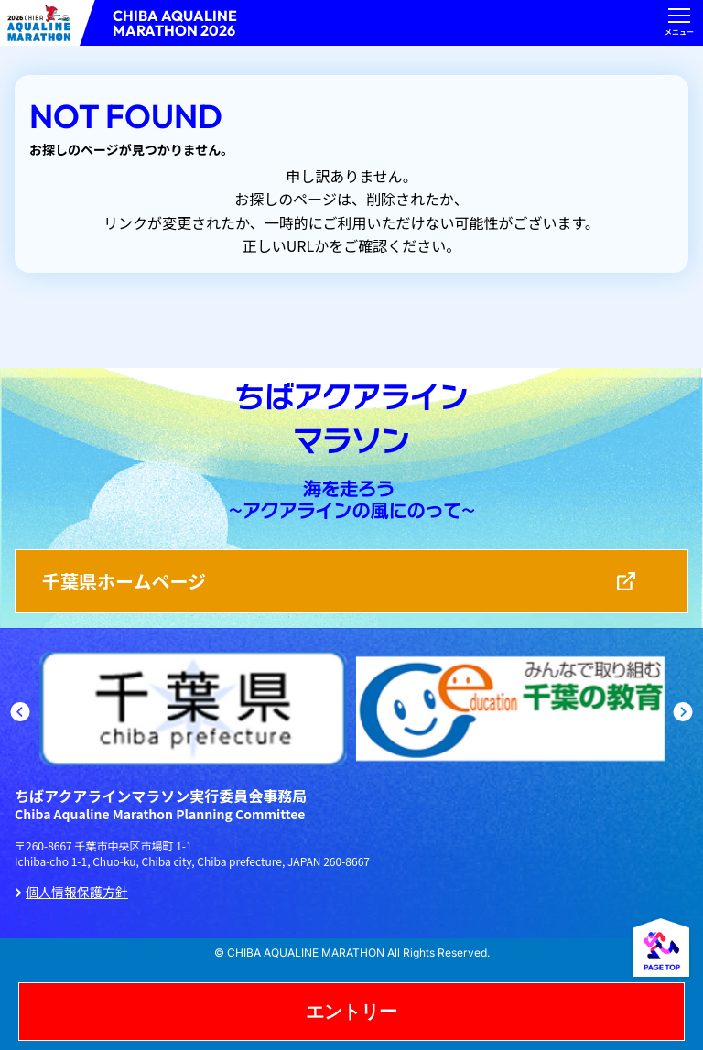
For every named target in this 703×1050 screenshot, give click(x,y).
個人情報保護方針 (77, 892)
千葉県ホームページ (124, 581)
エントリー (351, 1011)
